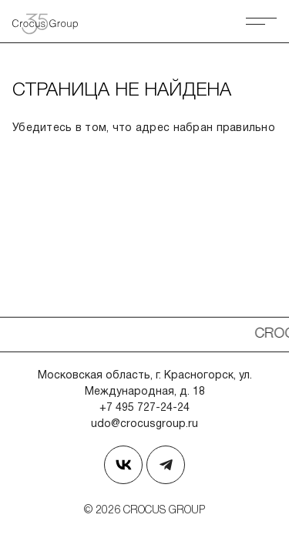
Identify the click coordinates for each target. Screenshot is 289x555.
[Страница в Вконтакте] (123, 465)
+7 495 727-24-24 (144, 408)
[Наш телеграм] (165, 465)
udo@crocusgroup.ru (144, 424)
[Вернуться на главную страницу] (50, 21)
